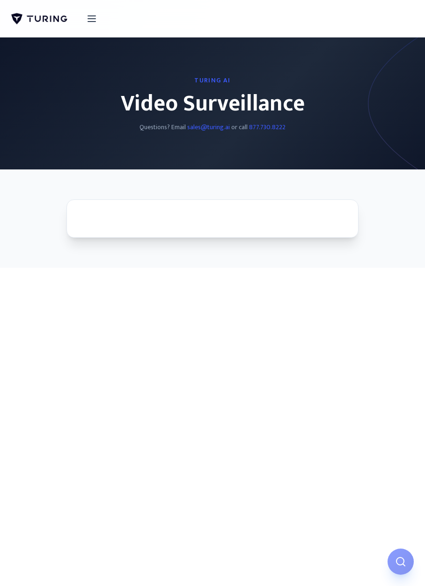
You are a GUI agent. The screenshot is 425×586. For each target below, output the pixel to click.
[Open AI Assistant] (401, 562)
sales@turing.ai (208, 127)
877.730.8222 (267, 127)
